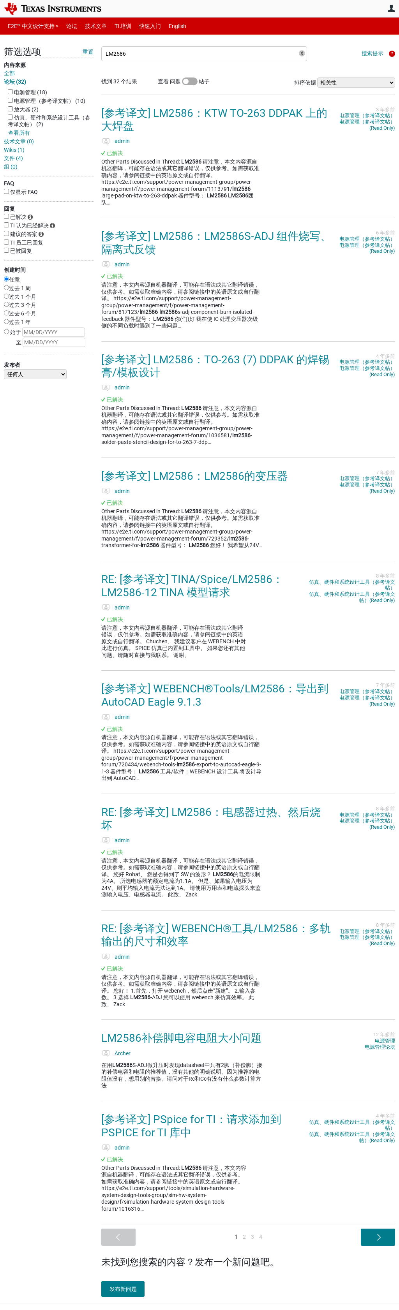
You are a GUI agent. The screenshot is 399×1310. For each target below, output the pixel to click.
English (168, 26)
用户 (391, 8)
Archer (123, 1053)
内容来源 (15, 65)
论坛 (67, 26)
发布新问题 (126, 1289)
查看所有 (19, 133)
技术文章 (90, 26)
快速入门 (142, 26)
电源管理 (385, 1041)
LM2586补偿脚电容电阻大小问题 (181, 1038)
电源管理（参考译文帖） (367, 115)
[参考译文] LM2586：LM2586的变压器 (194, 476)
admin (122, 141)
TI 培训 (116, 26)
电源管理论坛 (380, 1047)
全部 (9, 73)
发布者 (12, 365)
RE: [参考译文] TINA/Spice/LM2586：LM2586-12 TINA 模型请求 (192, 586)
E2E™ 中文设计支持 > (31, 26)
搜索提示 (372, 53)
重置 (88, 52)
